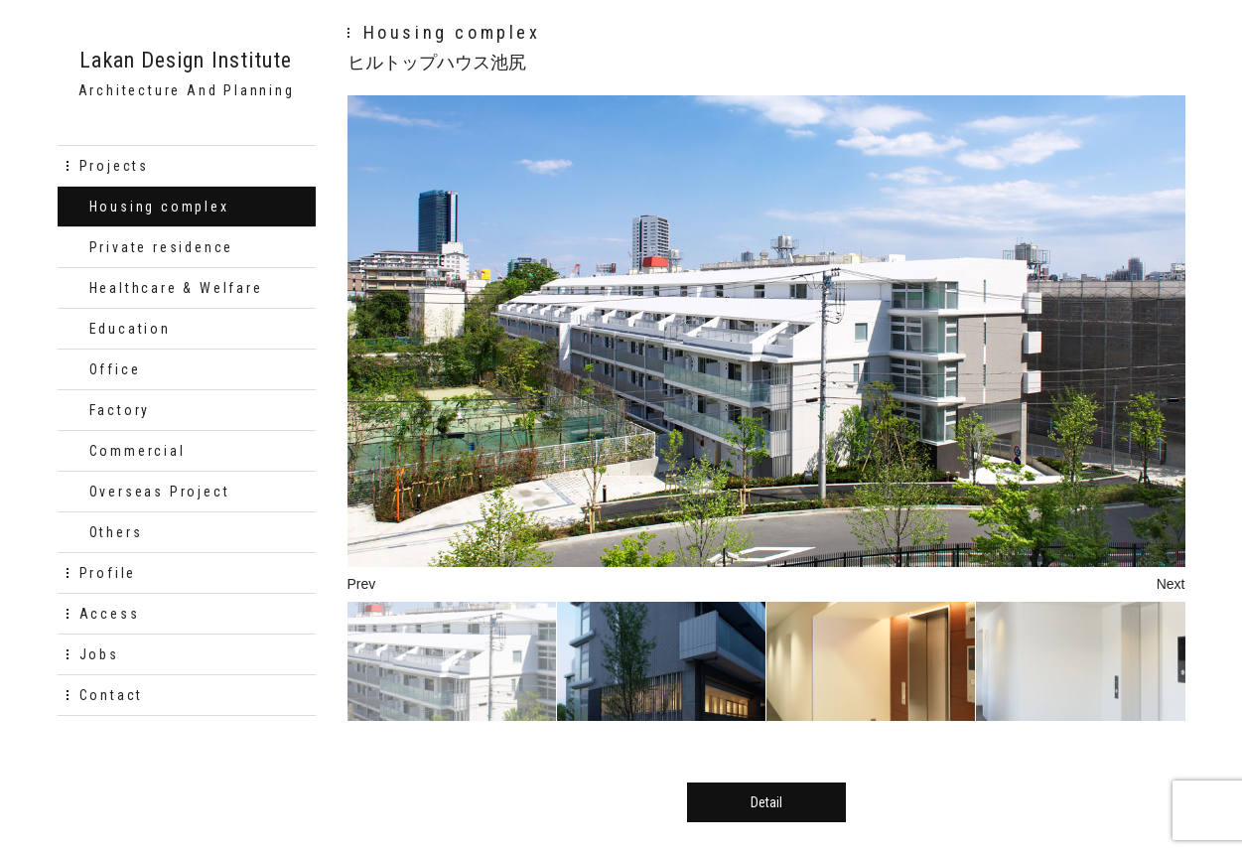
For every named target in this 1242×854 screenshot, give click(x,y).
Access (109, 614)
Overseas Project (159, 491)
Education (130, 329)
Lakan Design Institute (185, 60)
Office (115, 369)
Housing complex (159, 206)
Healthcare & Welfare (176, 288)
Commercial (137, 451)
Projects (114, 166)
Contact (111, 695)
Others (116, 532)
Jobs (99, 654)
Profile (108, 573)
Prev (361, 584)
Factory (120, 410)
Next (1171, 584)
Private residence (161, 247)
